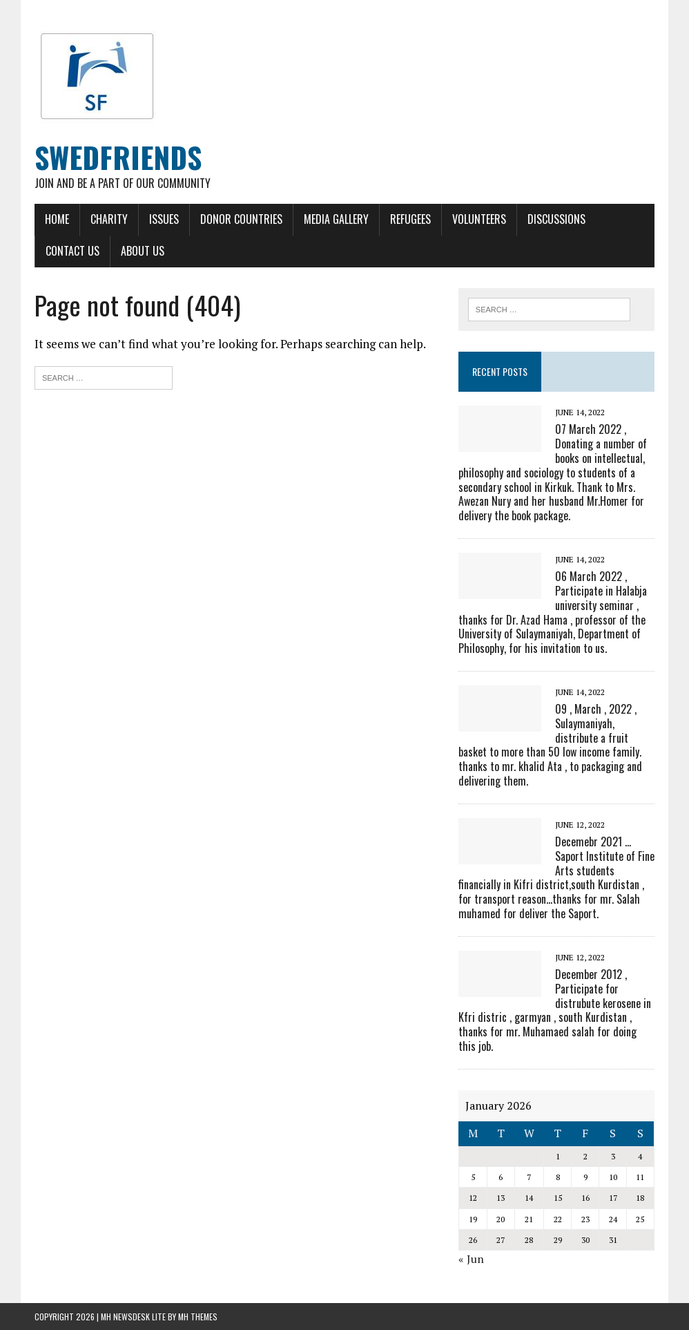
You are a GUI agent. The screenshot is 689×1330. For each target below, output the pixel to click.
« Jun (471, 1258)
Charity (109, 219)
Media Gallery (336, 219)
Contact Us (72, 251)
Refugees (410, 219)
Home (57, 219)
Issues (164, 219)
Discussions (556, 219)
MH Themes (197, 1316)
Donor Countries (241, 219)
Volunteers (479, 219)
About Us (142, 251)
